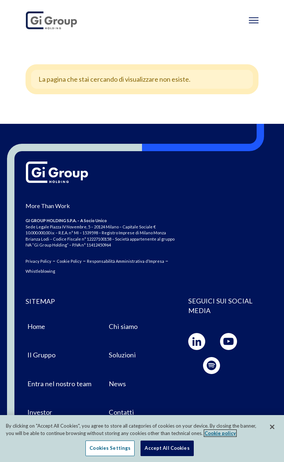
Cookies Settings (110, 448)
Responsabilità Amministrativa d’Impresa (125, 261)
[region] (142, 438)
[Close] (272, 427)
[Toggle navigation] (253, 20)
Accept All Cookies (167, 448)
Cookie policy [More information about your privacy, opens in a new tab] (220, 433)
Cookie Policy (69, 261)
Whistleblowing (40, 271)
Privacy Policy (38, 261)
